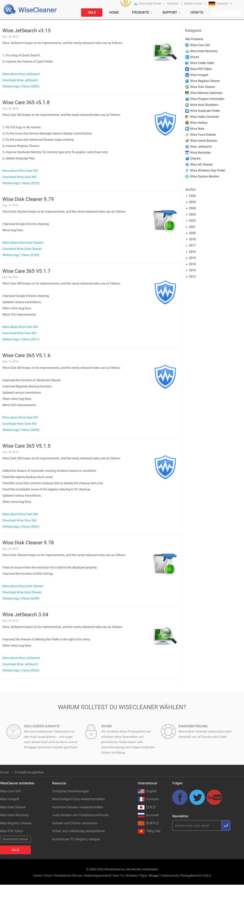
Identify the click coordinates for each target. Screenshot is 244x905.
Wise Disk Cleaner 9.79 (28, 199)
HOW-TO (196, 12)
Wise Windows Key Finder (207, 170)
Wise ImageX (199, 75)
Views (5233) (30, 670)
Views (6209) (30, 598)
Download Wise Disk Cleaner (22, 249)
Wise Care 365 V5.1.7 (26, 271)
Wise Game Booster (203, 140)
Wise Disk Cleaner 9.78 (28, 543)
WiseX (194, 57)
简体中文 (148, 823)
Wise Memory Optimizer (206, 93)
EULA (207, 875)
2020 (192, 233)
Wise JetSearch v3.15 (26, 30)
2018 (192, 239)
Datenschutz (170, 875)
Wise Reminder (200, 152)
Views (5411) (30, 339)
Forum (48, 875)
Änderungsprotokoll (97, 875)
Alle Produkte (194, 39)
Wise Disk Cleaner (202, 87)
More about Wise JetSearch (21, 74)
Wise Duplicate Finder (205, 110)
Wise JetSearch (201, 146)
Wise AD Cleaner (201, 164)
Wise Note (197, 128)
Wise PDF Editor (201, 69)
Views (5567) (30, 526)
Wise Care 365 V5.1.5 (26, 446)
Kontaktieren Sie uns (68, 875)
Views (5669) (30, 430)
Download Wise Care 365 (19, 177)
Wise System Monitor (204, 176)
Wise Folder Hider (202, 63)
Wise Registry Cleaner (205, 81)
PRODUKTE (140, 12)
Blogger (154, 875)
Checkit (195, 158)
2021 (192, 227)
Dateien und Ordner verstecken (75, 823)
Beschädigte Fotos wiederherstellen (78, 799)
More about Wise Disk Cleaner (22, 242)
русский (148, 815)
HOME (114, 12)
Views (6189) (30, 255)
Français (148, 799)
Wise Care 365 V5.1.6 (26, 355)
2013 (192, 270)
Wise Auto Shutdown (204, 105)
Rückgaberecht (191, 875)
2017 (192, 245)
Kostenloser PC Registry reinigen (76, 839)
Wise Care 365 (200, 45)
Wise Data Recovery (203, 51)
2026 (192, 196)
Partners (173, 3)
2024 (192, 208)
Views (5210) (30, 183)
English (147, 791)
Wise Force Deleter (203, 134)
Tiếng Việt (149, 831)
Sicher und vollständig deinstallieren (78, 831)
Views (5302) (30, 86)
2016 (192, 251)
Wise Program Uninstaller (207, 99)
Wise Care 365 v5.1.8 (26, 102)
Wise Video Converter (204, 116)
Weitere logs (10, 86)
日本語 (147, 807)
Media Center (193, 3)
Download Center (150, 3)
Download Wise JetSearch (20, 80)
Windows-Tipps (136, 875)
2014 (192, 264)
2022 (192, 220)
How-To (118, 875)
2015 (192, 258)
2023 (192, 214)
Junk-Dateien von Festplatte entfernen (80, 815)
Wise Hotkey (198, 122)
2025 (192, 202)
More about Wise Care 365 (20, 170)
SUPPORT (169, 12)
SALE (92, 12)
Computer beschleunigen (70, 791)
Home (4, 772)
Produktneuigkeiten (29, 772)
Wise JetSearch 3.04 (25, 614)
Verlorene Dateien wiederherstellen (77, 807)
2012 (192, 276)
